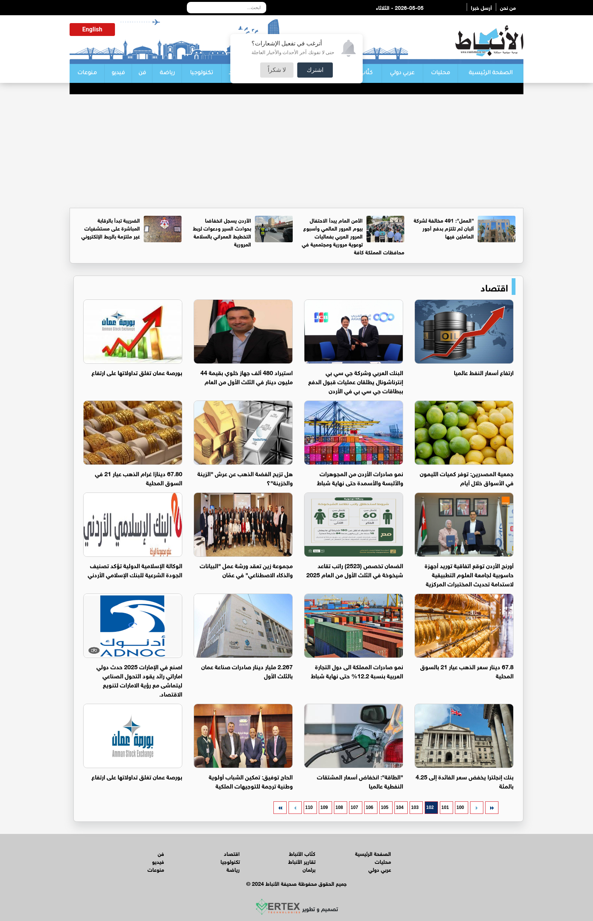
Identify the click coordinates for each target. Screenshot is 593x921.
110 (309, 807)
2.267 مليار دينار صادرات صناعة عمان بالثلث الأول (247, 670)
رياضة (167, 73)
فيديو (118, 73)
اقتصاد (494, 286)
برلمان (309, 869)
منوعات (87, 73)
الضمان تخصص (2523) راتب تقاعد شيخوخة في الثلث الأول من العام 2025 (354, 569)
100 (460, 807)
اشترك (315, 69)
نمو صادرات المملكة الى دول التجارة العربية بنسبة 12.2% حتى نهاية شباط (357, 670)
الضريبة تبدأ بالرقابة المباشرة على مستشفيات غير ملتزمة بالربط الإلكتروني (110, 227)
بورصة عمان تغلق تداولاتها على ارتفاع (137, 372)
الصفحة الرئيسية (490, 73)
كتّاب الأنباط (302, 853)
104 (400, 807)
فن (142, 73)
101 (445, 807)
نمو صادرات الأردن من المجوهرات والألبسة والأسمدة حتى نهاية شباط (360, 477)
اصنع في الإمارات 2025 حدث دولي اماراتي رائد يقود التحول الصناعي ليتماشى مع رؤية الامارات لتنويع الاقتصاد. (139, 679)
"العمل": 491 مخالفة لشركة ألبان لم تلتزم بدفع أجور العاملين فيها (444, 227)
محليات (440, 73)
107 (354, 807)
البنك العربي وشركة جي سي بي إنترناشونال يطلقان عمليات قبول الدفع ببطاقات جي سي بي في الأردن (355, 381)
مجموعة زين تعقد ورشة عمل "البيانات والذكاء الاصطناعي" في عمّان (246, 569)
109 (324, 807)
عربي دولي (402, 73)
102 (430, 807)
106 (369, 807)
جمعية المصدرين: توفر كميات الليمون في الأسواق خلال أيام (467, 477)
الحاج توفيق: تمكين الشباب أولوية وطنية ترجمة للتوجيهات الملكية (251, 780)
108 (339, 807)
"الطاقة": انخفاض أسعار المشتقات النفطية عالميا (360, 780)
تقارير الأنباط (301, 861)
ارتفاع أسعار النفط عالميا (484, 372)
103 (415, 807)
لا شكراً (277, 69)
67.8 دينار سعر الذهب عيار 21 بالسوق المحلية (467, 670)
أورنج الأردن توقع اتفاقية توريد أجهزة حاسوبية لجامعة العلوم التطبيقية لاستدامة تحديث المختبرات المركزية (469, 574)
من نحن (508, 7)
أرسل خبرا (481, 7)
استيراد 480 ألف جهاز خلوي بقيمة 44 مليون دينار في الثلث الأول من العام (246, 376)
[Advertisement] (296, 151)
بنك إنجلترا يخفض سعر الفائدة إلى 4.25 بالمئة (465, 780)
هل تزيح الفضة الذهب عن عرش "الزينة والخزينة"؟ (245, 477)
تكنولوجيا (201, 73)
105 (384, 807)
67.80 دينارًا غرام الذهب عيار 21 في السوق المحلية (138, 477)
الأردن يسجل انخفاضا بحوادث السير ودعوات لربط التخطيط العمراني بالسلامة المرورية (222, 231)
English (92, 29)
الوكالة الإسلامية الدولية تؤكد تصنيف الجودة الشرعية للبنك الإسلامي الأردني (135, 569)
